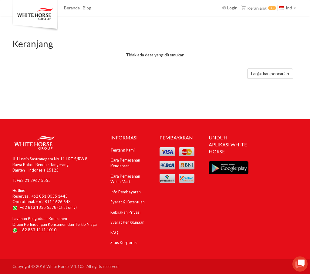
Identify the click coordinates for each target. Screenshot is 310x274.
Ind (287, 7)
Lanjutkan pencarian (270, 73)
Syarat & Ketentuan (127, 201)
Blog (87, 7)
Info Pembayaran (125, 191)
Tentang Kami (122, 150)
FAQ (114, 232)
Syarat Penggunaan (127, 222)
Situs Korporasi (123, 242)
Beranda (72, 7)
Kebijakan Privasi (125, 212)
